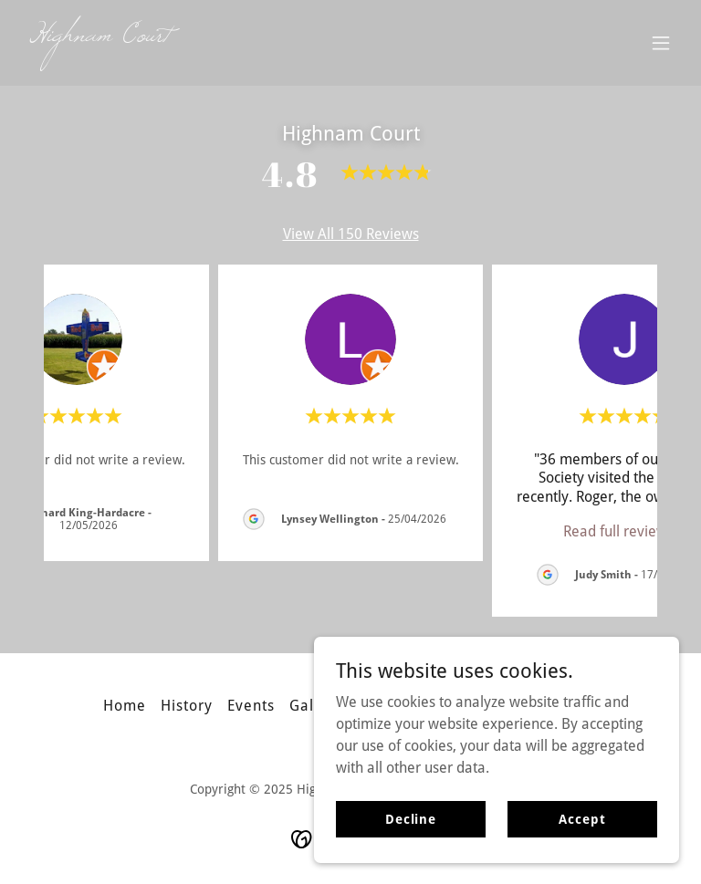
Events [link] (251, 705)
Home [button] (124, 705)
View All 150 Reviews (351, 234)
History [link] (187, 705)
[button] (661, 43)
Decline (410, 818)
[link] (100, 36)
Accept (582, 818)
